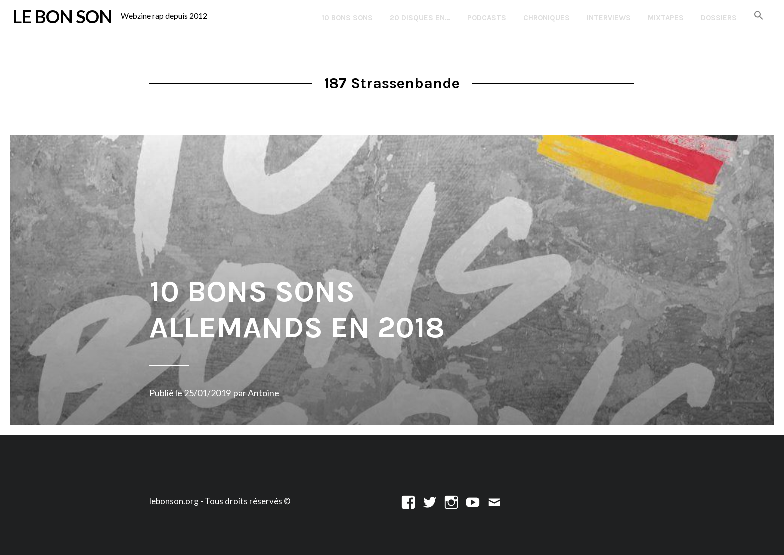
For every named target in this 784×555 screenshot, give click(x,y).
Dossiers (719, 17)
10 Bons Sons (347, 17)
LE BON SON (62, 16)
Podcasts (487, 17)
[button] (759, 16)
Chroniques (547, 17)
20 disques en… (420, 17)
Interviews (609, 17)
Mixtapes (666, 17)
